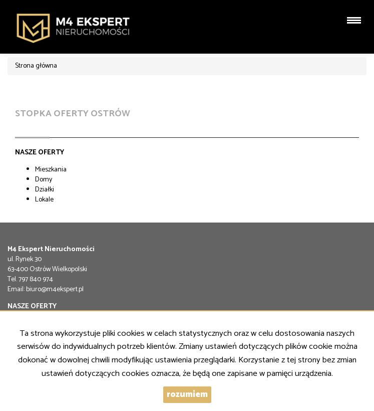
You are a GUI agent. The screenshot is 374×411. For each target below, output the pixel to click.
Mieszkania (51, 169)
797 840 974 (36, 279)
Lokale (44, 200)
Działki (44, 189)
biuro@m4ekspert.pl (55, 289)
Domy (43, 179)
